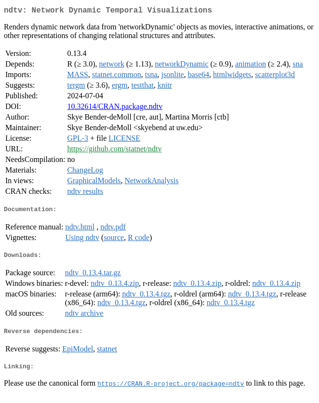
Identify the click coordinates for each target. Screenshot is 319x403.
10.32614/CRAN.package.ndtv (114, 108)
